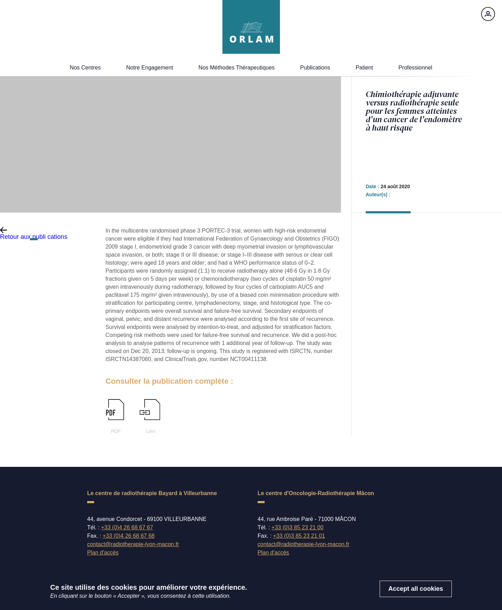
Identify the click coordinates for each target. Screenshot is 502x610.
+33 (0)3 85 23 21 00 (298, 527)
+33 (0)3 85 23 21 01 (299, 536)
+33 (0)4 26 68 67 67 (127, 527)
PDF (115, 416)
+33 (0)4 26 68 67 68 (128, 536)
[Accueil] (251, 27)
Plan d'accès (103, 553)
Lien (150, 416)
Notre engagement (149, 68)
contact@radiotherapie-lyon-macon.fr (133, 544)
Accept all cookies (415, 592)
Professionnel (415, 68)
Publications (315, 68)
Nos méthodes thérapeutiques (236, 68)
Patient (364, 68)
